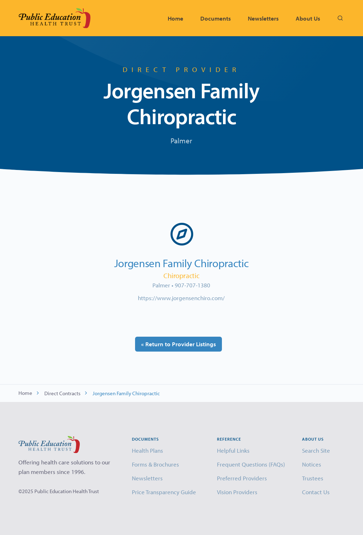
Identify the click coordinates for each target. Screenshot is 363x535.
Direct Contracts (62, 393)
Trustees (312, 478)
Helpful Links (233, 450)
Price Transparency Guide (164, 492)
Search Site (316, 450)
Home (175, 18)
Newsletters (263, 18)
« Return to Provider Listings (178, 344)
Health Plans (147, 450)
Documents (215, 18)
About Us (308, 18)
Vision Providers (237, 492)
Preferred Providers (242, 478)
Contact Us (316, 492)
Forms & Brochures (155, 464)
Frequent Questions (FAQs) (251, 464)
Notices (311, 464)
